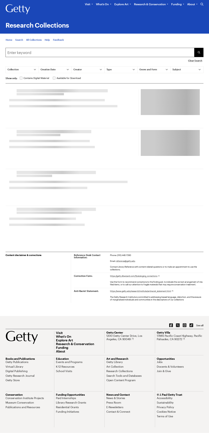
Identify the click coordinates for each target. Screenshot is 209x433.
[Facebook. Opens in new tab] (171, 325)
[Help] (47, 40)
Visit (87, 4)
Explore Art (121, 4)
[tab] (22, 69)
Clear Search (195, 60)
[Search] (19, 40)
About (191, 4)
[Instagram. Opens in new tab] (184, 325)
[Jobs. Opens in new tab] (160, 362)
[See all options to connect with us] (199, 325)
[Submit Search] (198, 52)
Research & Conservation (150, 4)
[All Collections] (34, 40)
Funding (176, 4)
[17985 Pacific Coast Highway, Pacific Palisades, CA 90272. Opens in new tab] (180, 337)
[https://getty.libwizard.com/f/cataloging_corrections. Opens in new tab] (134, 276)
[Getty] (18, 9)
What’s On (102, 4)
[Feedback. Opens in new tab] (58, 40)
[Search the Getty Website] (202, 4)
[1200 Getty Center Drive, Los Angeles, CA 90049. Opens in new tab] (129, 337)
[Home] (9, 40)
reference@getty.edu (125, 261)
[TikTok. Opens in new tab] (191, 325)
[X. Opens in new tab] (178, 325)
